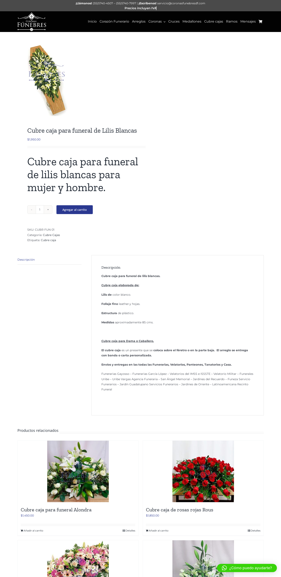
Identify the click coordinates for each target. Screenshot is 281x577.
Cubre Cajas (51, 235)
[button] (247, 568)
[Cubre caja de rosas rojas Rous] (203, 471)
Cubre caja (48, 240)
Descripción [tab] (26, 259)
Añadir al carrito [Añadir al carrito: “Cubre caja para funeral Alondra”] (33, 530)
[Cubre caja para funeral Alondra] (78, 471)
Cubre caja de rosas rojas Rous (179, 509)
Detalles (130, 530)
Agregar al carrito (74, 210)
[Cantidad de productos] (40, 209)
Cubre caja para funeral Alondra (56, 509)
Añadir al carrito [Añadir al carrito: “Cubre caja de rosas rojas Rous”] (159, 530)
